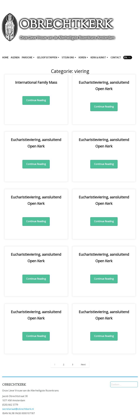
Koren (82, 57)
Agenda (15, 57)
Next (83, 364)
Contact (116, 57)
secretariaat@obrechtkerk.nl (18, 409)
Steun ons (68, 57)
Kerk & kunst (98, 57)
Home (5, 57)
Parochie (27, 57)
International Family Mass (36, 82)
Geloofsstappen (47, 57)
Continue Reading (36, 100)
